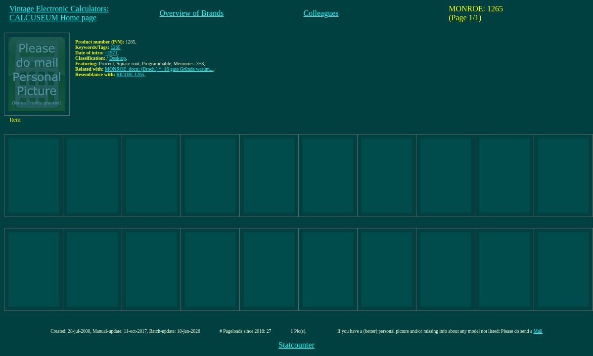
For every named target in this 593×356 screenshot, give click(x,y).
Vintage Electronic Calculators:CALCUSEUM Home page (59, 13)
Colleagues (320, 13)
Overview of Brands (191, 13)
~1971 (111, 52)
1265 (116, 47)
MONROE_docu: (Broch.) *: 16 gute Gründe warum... (159, 69)
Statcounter (296, 345)
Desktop (117, 58)
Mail (538, 331)
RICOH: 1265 (130, 74)
